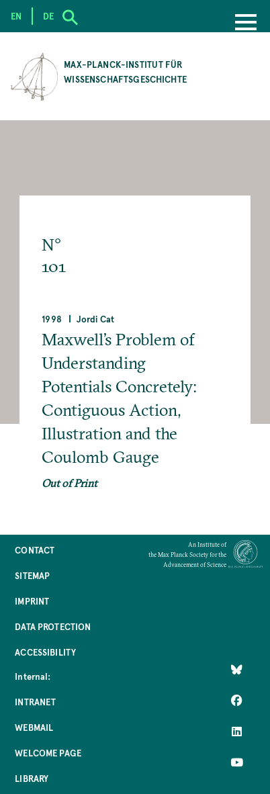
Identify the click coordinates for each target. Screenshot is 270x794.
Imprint (32, 600)
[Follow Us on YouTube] (236, 762)
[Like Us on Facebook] (236, 701)
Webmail (34, 727)
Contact (34, 549)
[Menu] (246, 23)
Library (31, 778)
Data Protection (53, 626)
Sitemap (32, 575)
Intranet (35, 701)
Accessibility (45, 652)
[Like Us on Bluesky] (236, 670)
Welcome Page (48, 752)
